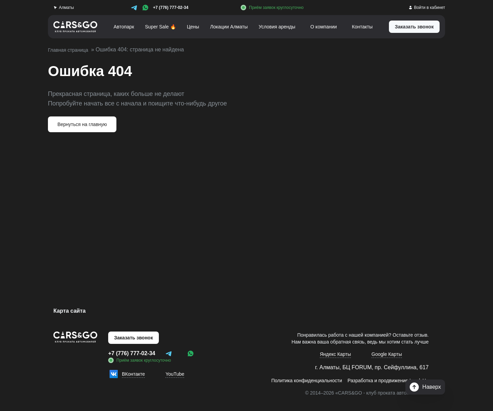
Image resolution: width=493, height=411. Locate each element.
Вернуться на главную (82, 124)
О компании (326, 26)
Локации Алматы (227, 26)
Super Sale (157, 26)
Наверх (425, 387)
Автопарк (120, 26)
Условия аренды (277, 26)
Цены (190, 26)
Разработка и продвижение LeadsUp (384, 384)
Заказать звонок (133, 337)
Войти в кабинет (426, 7)
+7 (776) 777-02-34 (171, 7)
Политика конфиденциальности (297, 384)
